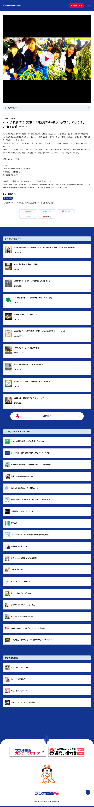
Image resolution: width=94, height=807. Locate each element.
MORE (47, 417)
